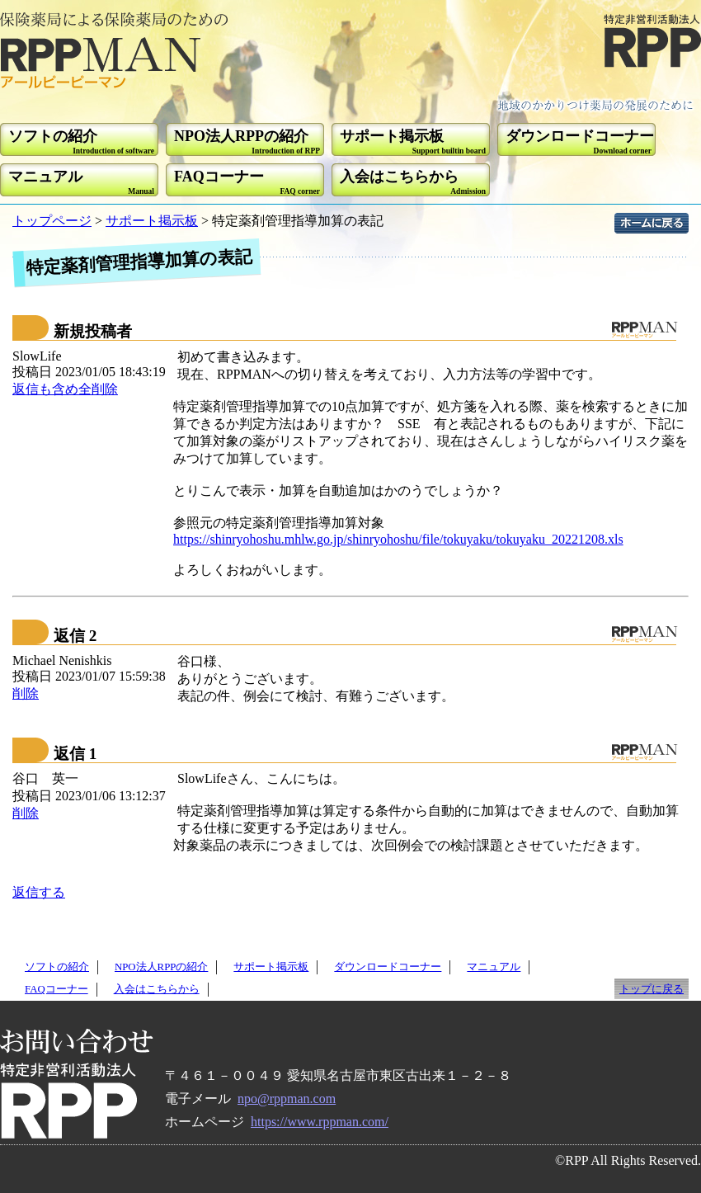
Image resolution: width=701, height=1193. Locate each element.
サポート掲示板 (152, 221)
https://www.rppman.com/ (319, 1122)
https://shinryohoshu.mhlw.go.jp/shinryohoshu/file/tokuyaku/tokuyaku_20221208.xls (398, 539)
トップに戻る (651, 989)
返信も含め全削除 (65, 389)
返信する (38, 892)
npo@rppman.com (287, 1099)
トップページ (52, 221)
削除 (25, 693)
